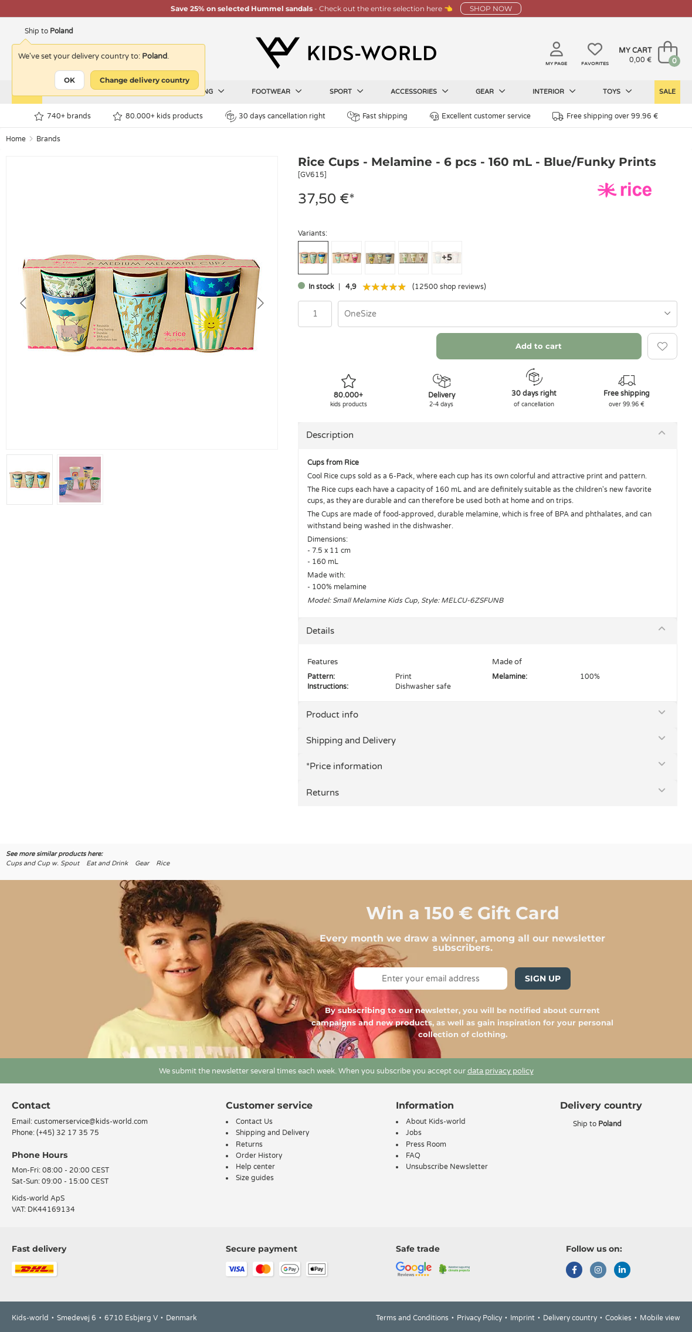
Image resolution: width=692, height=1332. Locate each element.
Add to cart (538, 346)
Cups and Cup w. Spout (42, 863)
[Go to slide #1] (29, 479)
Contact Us (254, 1121)
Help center (255, 1167)
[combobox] (507, 314)
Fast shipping (377, 116)
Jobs (414, 1133)
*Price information (344, 766)
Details (320, 631)
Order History (259, 1155)
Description (330, 435)
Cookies (618, 1318)
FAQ (413, 1155)
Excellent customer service (480, 116)
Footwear (277, 91)
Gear (491, 91)
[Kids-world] (346, 53)
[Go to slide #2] (80, 479)
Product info (332, 714)
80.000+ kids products (158, 116)
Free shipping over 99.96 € (605, 116)
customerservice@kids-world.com (91, 1121)
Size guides (255, 1178)
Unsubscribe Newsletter (447, 1167)
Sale (667, 92)
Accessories (420, 91)
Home (16, 139)
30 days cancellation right (275, 116)
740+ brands (62, 116)
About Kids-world (436, 1121)
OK (69, 80)
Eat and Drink (107, 863)
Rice (162, 863)
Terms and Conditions (412, 1318)
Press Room (426, 1144)
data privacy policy (500, 1071)
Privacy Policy (479, 1318)
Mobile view (660, 1318)
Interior (554, 91)
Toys (617, 91)
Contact (31, 1105)
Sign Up (543, 978)
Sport (347, 91)
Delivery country (570, 1318)
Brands (48, 139)
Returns (322, 792)
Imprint (522, 1318)
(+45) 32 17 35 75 (67, 1133)
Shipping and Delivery (351, 740)
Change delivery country (144, 80)
